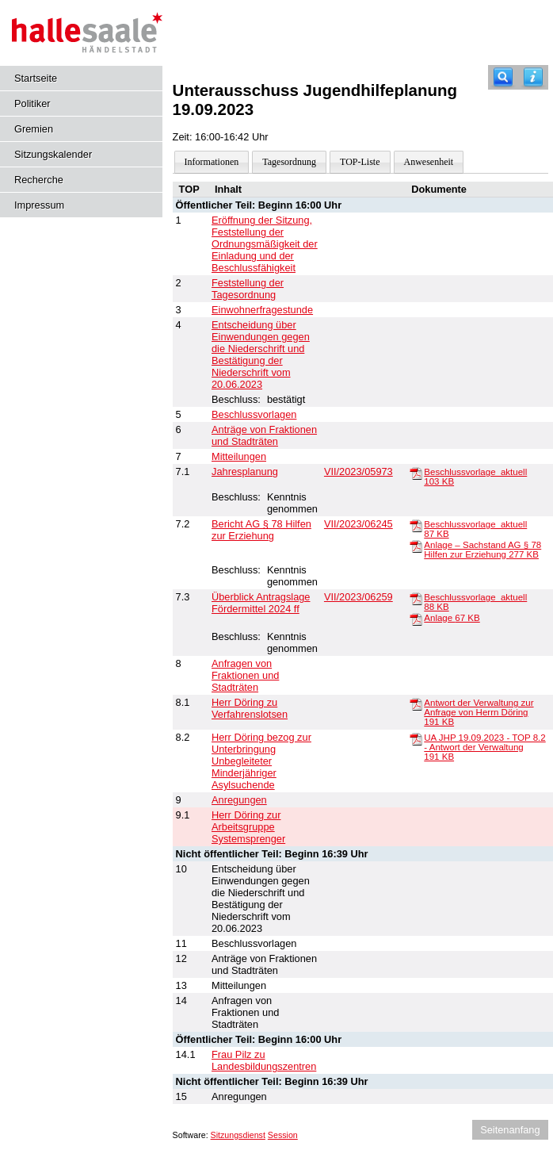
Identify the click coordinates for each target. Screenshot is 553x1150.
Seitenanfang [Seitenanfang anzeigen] (510, 1130)
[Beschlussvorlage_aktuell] (416, 472)
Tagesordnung (289, 161)
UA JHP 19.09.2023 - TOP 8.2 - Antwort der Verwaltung (484, 747)
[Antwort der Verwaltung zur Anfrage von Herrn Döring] (416, 703)
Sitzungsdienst (238, 1135)
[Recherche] (503, 77)
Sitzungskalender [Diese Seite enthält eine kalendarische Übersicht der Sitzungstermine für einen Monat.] (53, 154)
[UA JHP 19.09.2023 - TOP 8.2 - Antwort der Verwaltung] (416, 738)
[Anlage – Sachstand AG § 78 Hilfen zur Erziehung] (416, 545)
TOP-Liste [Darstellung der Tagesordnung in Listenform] (359, 161)
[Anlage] (416, 618)
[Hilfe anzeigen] (533, 77)
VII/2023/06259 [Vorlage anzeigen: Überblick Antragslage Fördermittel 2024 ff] (358, 597)
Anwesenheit (429, 161)
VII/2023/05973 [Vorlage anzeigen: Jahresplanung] (358, 471)
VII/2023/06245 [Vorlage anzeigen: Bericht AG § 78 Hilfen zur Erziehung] (358, 524)
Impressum (39, 205)
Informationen (212, 161)
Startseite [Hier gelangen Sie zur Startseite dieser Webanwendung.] (35, 78)
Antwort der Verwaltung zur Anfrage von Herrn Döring (478, 712)
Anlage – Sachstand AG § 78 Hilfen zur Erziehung (482, 549)
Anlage (451, 618)
